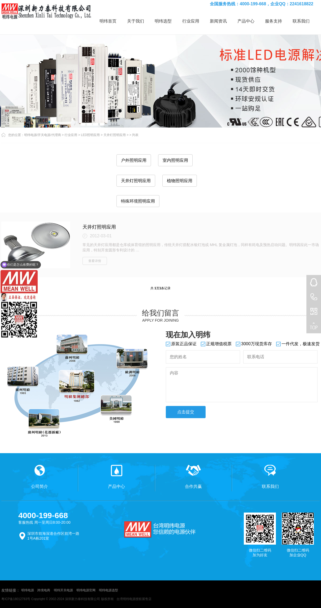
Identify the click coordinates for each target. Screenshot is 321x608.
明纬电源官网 (86, 590)
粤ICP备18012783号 (15, 599)
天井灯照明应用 (114, 135)
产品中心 (245, 21)
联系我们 (301, 21)
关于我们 (135, 21)
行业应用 (190, 21)
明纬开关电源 (63, 590)
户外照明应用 (133, 160)
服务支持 (273, 21)
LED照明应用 (90, 135)
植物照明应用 (179, 180)
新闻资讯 (218, 21)
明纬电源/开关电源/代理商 (42, 135)
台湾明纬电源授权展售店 (133, 599)
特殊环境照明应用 (138, 201)
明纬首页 (107, 21)
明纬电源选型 (108, 590)
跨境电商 (43, 590)
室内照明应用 (175, 160)
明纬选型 (163, 21)
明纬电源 (27, 590)
